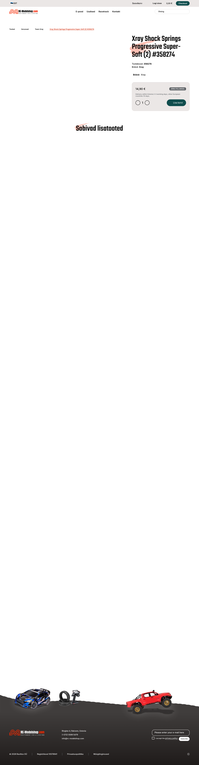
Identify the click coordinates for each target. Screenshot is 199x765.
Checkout (182, 3)
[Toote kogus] (143, 103)
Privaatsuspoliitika (75, 754)
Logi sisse (155, 3)
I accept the (164, 738)
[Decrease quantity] (138, 103)
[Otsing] (156, 11)
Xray (141, 67)
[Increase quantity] (148, 103)
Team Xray (39, 29)
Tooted (12, 29)
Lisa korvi (175, 103)
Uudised (91, 11)
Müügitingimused (101, 754)
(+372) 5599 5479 (70, 734)
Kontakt (116, 11)
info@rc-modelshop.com (73, 738)
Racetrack (104, 11)
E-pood (79, 11)
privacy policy (170, 738)
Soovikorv (135, 3)
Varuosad (25, 29)
